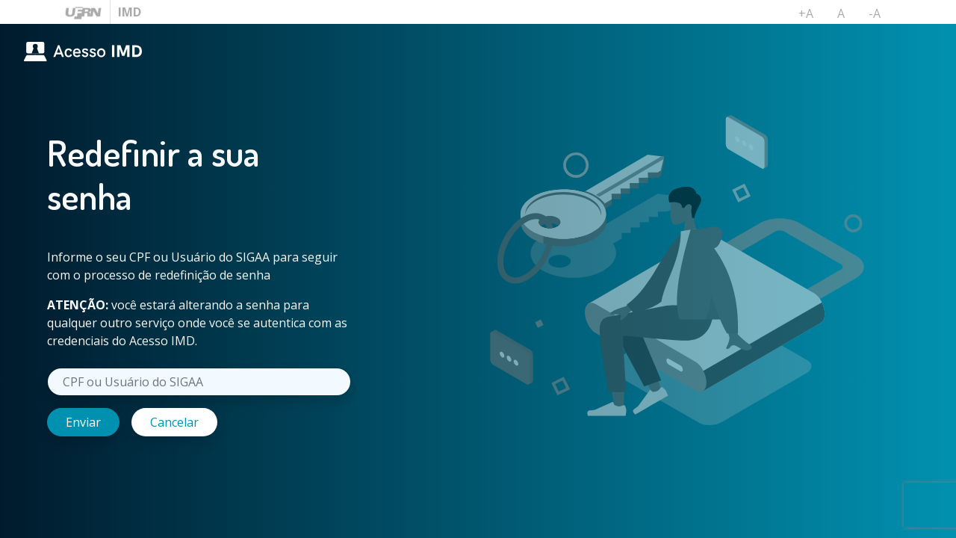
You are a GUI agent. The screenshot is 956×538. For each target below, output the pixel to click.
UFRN (927, 517)
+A (811, 16)
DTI (867, 517)
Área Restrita (561, 517)
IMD (129, 12)
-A (881, 16)
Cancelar (174, 422)
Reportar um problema (674, 517)
